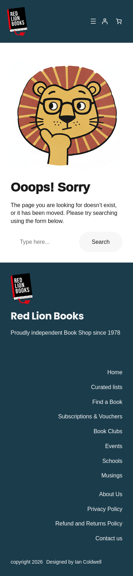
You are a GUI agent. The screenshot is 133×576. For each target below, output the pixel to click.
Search (101, 242)
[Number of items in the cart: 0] (119, 21)
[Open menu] (93, 21)
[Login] (105, 21)
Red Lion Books (47, 316)
